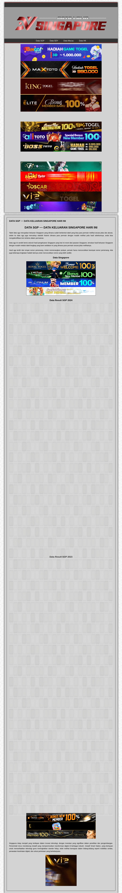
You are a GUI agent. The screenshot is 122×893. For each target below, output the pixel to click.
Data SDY (54, 41)
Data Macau (68, 41)
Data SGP (40, 41)
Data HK (82, 41)
